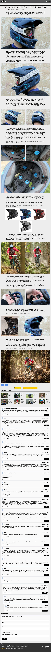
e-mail (3, 622)
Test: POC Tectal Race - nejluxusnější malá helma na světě (31, 401)
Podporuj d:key (3, 646)
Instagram (25, 646)
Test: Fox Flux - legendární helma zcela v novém (31, 395)
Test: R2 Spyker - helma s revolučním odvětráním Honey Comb (6, 401)
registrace (20, 616)
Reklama (23, 645)
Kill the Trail (3, 648)
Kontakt (27, 645)
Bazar (14, 645)
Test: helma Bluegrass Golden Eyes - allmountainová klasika (44, 395)
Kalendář (19, 645)
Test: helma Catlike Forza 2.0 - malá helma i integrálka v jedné (19, 395)
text (2, 626)
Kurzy (16, 645)
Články (8, 645)
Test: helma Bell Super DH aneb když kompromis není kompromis (6, 395)
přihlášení (16, 616)
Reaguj (47, 414)
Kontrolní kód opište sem (25, 635)
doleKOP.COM (3, 645)
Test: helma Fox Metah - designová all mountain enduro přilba (44, 401)
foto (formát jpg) (6, 632)
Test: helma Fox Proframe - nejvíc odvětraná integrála (19, 401)
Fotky (11, 645)
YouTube (21, 646)
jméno (3, 618)
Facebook (17, 646)
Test (16, 9)
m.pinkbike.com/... (5, 477)
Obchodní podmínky (11, 646)
